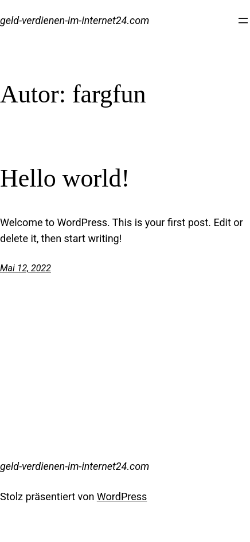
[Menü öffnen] (243, 20)
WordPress (122, 496)
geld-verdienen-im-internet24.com (74, 20)
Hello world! (65, 178)
